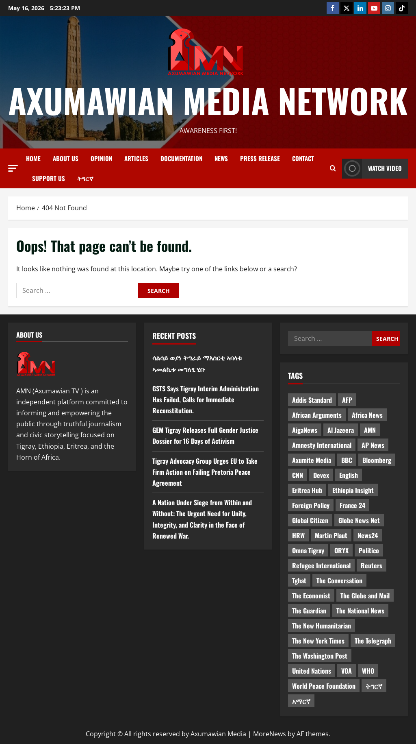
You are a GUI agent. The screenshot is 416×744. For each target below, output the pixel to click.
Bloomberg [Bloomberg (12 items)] (376, 460)
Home (33, 158)
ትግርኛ (85, 178)
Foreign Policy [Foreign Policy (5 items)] (310, 505)
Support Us (48, 178)
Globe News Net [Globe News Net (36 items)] (359, 520)
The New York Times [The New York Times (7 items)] (318, 641)
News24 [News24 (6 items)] (368, 535)
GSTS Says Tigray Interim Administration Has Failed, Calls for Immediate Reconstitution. (205, 399)
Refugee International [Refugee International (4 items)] (321, 565)
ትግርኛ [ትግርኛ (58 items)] (374, 686)
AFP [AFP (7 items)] (347, 400)
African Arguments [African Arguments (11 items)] (317, 415)
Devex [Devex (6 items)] (321, 475)
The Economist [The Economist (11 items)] (311, 595)
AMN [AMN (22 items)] (370, 430)
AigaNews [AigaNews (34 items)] (304, 430)
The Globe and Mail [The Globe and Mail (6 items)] (365, 595)
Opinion (101, 158)
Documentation (181, 158)
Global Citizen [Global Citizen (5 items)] (310, 520)
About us (65, 158)
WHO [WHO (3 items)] (368, 671)
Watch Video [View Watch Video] (372, 169)
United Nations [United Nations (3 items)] (311, 671)
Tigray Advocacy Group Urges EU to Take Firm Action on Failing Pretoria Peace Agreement (205, 472)
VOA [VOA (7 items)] (346, 671)
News (221, 158)
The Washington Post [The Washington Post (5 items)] (319, 656)
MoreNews (269, 733)
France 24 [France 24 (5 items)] (352, 505)
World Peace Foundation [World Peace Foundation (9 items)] (323, 686)
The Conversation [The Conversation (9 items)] (339, 580)
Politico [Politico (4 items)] (369, 550)
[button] (13, 168)
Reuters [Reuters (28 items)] (371, 565)
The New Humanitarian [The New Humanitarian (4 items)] (321, 626)
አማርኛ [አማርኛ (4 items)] (301, 701)
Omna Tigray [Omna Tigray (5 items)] (308, 550)
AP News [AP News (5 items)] (373, 445)
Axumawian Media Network (208, 100)
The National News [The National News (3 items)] (360, 610)
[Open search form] (333, 168)
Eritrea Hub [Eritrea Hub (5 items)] (307, 490)
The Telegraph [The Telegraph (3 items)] (373, 641)
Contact (303, 158)
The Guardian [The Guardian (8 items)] (309, 610)
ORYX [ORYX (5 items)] (341, 550)
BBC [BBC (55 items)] (346, 460)
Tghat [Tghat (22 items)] (299, 580)
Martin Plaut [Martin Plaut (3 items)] (331, 535)
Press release (260, 158)
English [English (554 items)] (348, 475)
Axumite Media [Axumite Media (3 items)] (311, 460)
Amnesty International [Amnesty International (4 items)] (321, 445)
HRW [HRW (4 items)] (298, 535)
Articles (136, 158)
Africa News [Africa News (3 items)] (367, 415)
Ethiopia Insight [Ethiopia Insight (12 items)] (353, 490)
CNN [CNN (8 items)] (297, 475)
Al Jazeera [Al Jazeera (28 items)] (340, 430)
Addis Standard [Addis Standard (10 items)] (312, 400)
